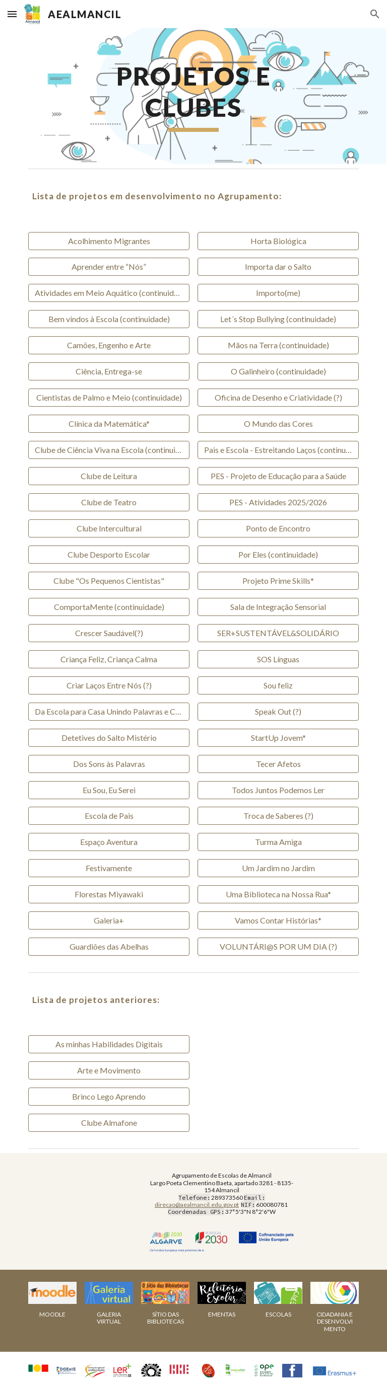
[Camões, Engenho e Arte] (108, 345)
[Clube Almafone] (108, 1122)
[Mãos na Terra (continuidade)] (278, 345)
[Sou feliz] (278, 685)
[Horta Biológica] (278, 241)
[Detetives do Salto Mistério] (108, 737)
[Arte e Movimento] (108, 1070)
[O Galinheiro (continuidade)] (278, 371)
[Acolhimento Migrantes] (108, 241)
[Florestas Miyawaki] (108, 894)
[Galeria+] (108, 920)
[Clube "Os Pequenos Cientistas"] (108, 580)
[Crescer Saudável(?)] (108, 633)
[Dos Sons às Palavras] (108, 764)
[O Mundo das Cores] (278, 423)
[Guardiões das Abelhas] (108, 946)
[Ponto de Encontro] (278, 528)
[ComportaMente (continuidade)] (108, 607)
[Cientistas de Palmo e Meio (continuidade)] (108, 397)
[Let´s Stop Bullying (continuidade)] (278, 319)
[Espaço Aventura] (108, 842)
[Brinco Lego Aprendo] (108, 1096)
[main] (193, 96)
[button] (12, 14)
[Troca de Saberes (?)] (278, 815)
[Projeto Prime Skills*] (278, 580)
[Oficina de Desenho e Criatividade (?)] (278, 397)
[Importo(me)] (278, 292)
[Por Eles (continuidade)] (278, 554)
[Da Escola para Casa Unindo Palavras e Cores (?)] (108, 711)
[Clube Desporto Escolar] (108, 554)
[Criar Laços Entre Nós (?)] (108, 685)
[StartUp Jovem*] (278, 737)
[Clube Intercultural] (108, 528)
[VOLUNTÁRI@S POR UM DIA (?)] (278, 946)
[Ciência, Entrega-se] (108, 371)
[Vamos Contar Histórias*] (278, 920)
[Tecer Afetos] (278, 764)
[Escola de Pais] (108, 815)
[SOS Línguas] (278, 659)
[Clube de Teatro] (108, 502)
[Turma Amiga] (278, 842)
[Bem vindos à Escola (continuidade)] (108, 319)
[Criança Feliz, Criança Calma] (108, 659)
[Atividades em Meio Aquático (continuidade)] (108, 292)
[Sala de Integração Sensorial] (278, 607)
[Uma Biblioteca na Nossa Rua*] (278, 894)
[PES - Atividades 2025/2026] (278, 502)
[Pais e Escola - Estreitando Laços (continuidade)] (278, 450)
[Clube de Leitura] (108, 476)
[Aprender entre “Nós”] (108, 266)
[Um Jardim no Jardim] (278, 868)
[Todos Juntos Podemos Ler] (278, 790)
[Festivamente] (108, 868)
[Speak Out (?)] (278, 711)
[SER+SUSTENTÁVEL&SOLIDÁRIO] (278, 633)
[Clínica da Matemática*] (108, 423)
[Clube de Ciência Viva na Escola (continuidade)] (108, 450)
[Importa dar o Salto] (278, 266)
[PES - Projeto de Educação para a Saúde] (278, 476)
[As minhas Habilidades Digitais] (108, 1044)
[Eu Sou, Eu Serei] (108, 790)
